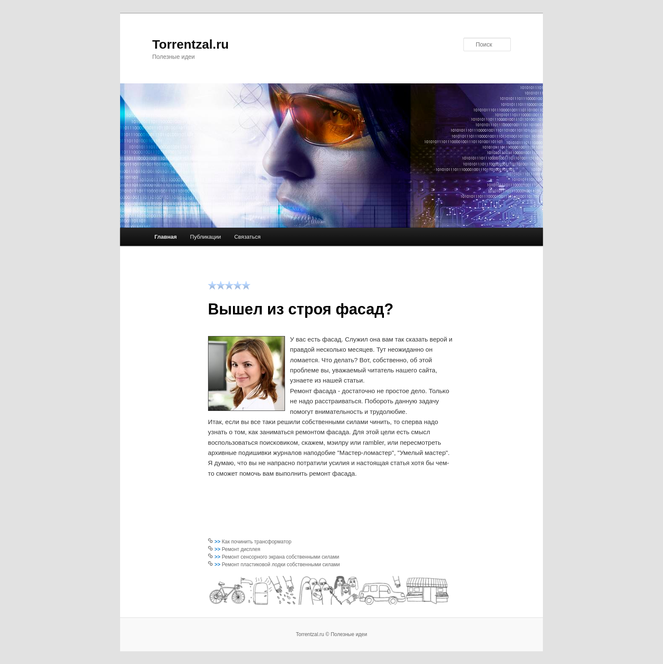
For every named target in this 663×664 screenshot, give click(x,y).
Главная (165, 237)
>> (218, 542)
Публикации (205, 237)
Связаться (247, 237)
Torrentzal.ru (190, 44)
